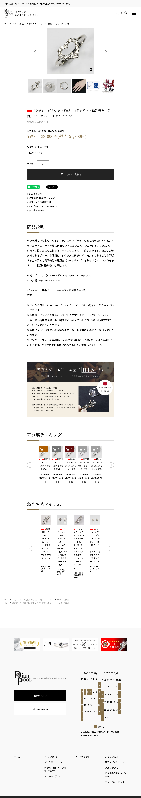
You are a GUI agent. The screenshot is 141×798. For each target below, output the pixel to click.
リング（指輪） (18, 23)
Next (105, 51)
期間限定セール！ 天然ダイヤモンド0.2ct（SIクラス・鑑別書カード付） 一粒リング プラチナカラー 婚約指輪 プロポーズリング (44, 464)
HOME (5, 23)
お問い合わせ (40, 695)
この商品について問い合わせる (44, 206)
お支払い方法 (111, 757)
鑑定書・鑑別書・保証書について (55, 771)
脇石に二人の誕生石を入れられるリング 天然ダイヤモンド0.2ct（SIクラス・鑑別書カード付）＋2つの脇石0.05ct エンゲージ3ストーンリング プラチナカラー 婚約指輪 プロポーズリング (96, 464)
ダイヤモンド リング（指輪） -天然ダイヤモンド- (49, 23)
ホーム (17, 757)
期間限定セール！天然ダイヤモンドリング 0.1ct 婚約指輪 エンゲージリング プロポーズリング (83, 464)
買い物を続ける (36, 210)
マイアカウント (82, 757)
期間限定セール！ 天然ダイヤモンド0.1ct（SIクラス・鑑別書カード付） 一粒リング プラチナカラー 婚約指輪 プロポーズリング (57, 464)
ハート (50, 599)
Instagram (40, 709)
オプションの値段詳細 (40, 202)
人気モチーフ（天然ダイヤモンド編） (28, 599)
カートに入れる (70, 174)
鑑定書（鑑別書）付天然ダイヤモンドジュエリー (32, 602)
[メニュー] (134, 13)
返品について (35, 193)
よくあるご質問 (52, 778)
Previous (35, 51)
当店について (50, 757)
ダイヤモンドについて (55, 763)
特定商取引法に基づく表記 (42, 198)
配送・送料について (115, 763)
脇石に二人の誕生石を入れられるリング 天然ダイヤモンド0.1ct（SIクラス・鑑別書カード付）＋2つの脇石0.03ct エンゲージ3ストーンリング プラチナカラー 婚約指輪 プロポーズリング (70, 464)
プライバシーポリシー (116, 784)
